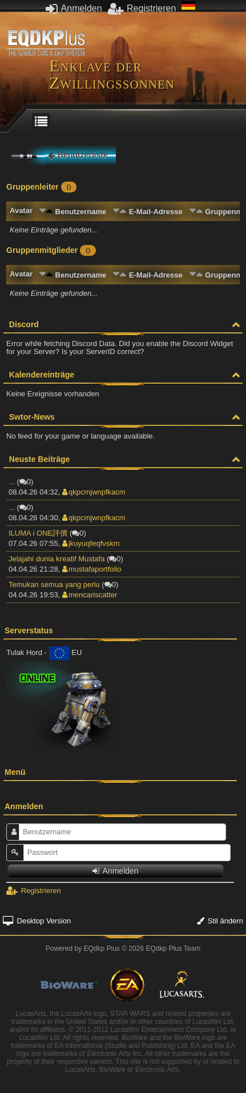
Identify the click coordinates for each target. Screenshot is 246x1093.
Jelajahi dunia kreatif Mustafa (56, 558)
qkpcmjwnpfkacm (94, 492)
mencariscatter (89, 594)
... (12, 481)
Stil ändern (220, 921)
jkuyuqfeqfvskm (91, 543)
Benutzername (81, 211)
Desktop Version (37, 921)
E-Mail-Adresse (156, 211)
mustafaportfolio (92, 569)
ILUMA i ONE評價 (38, 533)
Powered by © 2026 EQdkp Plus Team (123, 949)
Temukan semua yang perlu (54, 584)
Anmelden (74, 8)
